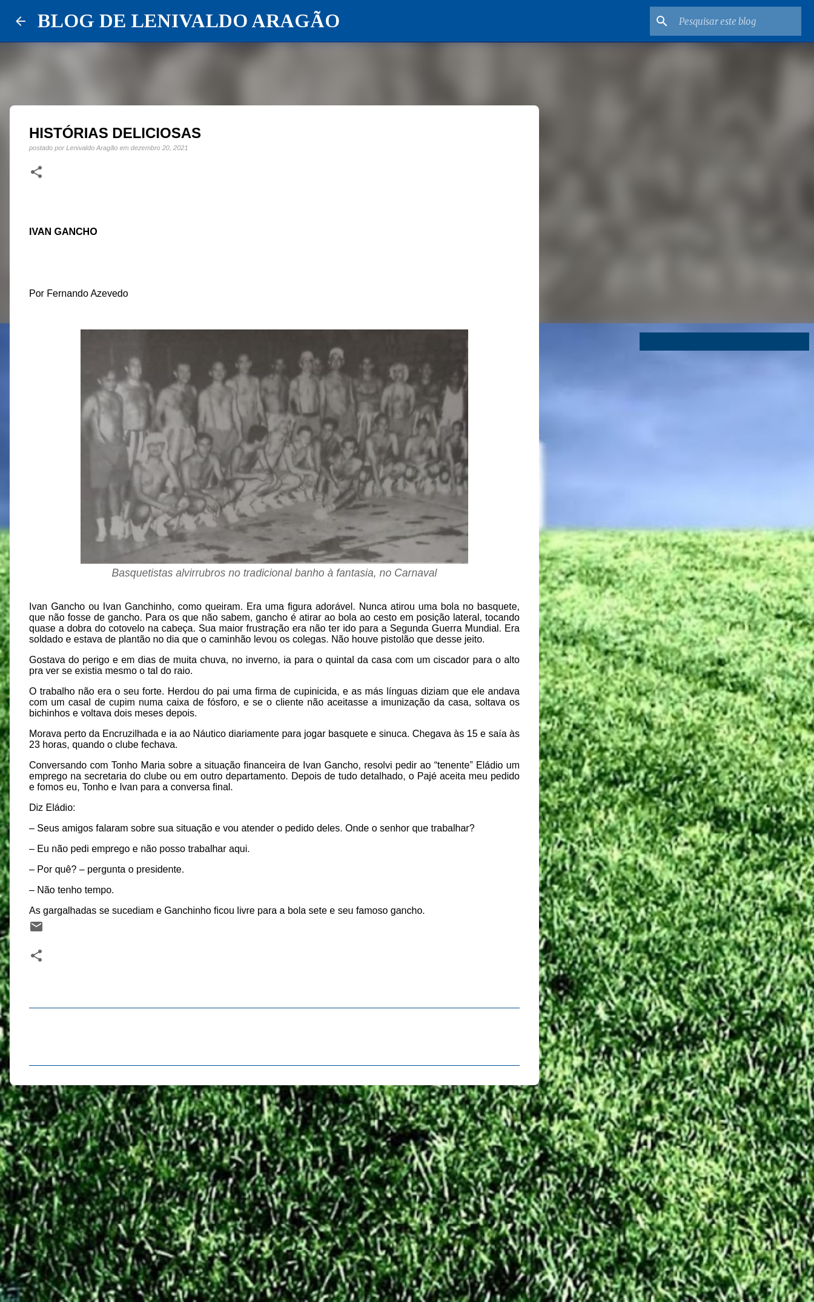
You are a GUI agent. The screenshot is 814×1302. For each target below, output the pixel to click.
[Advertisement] (274, 1188)
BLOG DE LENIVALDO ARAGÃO (189, 20)
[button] (36, 172)
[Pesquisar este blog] (737, 21)
